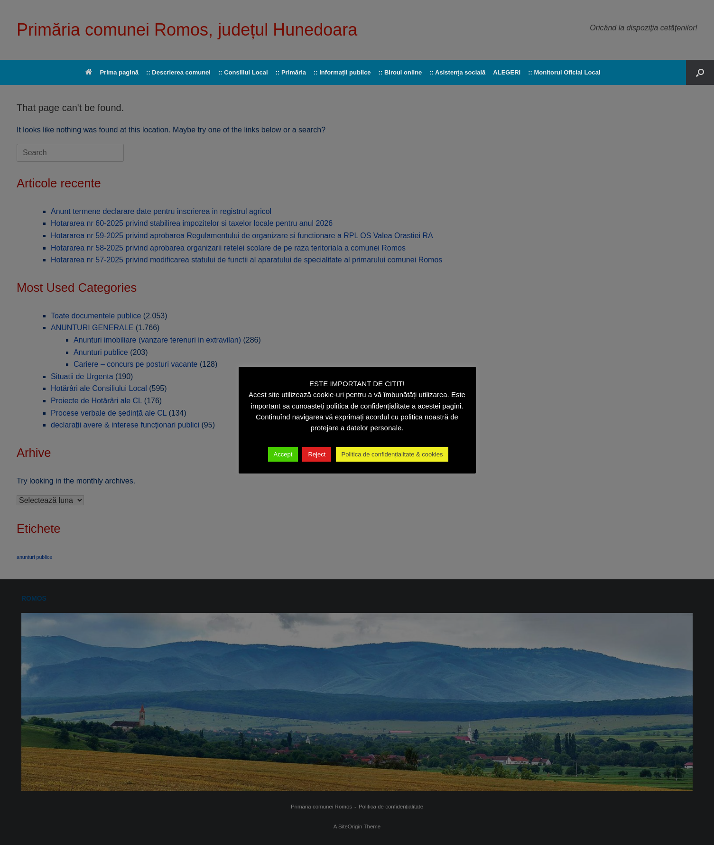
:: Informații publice (342, 72)
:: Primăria (291, 72)
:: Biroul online (400, 72)
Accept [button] (283, 454)
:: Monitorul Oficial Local (564, 72)
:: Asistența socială (457, 72)
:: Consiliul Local (243, 72)
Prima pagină (112, 72)
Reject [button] (316, 454)
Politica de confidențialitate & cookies (392, 454)
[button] (700, 72)
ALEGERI (506, 72)
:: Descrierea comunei (178, 72)
